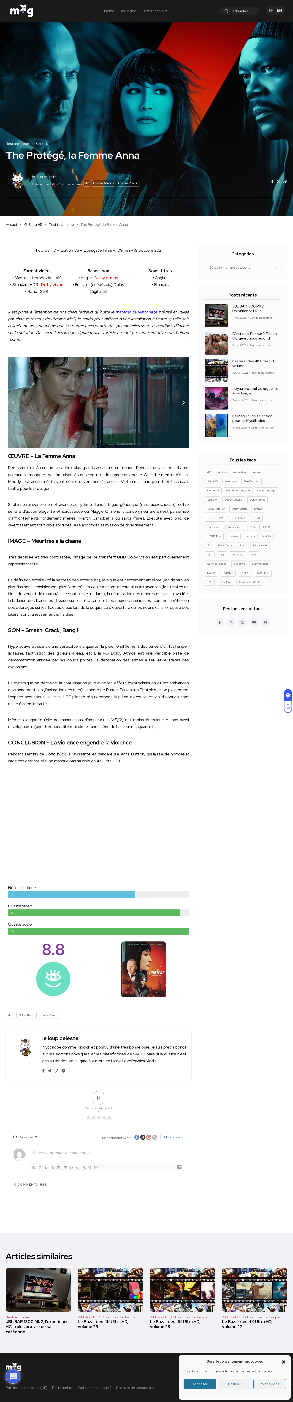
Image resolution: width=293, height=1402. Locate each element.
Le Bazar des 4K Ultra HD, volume (253, 363)
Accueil (12, 224)
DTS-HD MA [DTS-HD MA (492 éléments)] (238, 518)
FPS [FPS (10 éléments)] (252, 527)
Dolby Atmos (103, 183)
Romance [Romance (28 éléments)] (237, 554)
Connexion (173, 1137)
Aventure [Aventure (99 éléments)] (231, 481)
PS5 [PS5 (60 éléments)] (222, 554)
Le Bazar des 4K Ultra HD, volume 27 (247, 1324)
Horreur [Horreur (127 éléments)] (250, 536)
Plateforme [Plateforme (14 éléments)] (225, 545)
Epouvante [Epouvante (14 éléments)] (214, 527)
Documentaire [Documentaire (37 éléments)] (234, 499)
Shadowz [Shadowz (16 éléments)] (239, 564)
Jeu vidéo (128, 10)
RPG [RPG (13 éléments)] (253, 554)
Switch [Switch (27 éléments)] (211, 573)
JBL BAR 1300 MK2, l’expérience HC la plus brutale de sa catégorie (37, 1327)
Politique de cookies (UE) (27, 1387)
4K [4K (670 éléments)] (209, 472)
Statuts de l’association (136, 1387)
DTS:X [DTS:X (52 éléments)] (256, 518)
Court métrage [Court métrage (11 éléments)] (266, 490)
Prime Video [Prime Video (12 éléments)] (260, 545)
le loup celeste (60, 1038)
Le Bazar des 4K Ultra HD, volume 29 (103, 1324)
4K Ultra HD (33, 224)
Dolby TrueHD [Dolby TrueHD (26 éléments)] (216, 509)
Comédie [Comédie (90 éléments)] (213, 490)
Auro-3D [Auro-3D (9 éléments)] (212, 481)
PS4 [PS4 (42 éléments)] (209, 554)
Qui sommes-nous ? (94, 1387)
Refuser (234, 1384)
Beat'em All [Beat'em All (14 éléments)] (251, 481)
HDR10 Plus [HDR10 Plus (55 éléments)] (214, 536)
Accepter (200, 1384)
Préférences (269, 1384)
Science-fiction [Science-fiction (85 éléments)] (217, 564)
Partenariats (62, 1387)
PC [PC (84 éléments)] (209, 545)
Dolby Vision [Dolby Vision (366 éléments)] (239, 509)
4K (87, 183)
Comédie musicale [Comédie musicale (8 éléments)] (238, 490)
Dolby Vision (128, 183)
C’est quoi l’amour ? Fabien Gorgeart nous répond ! (254, 336)
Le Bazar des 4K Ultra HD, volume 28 (175, 1324)
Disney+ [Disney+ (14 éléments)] (212, 499)
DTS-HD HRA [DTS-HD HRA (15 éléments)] (215, 518)
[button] (283, 1361)
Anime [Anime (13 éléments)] (257, 472)
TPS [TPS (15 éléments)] (209, 582)
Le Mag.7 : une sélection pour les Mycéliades (252, 418)
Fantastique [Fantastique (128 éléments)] (235, 527)
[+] (97, 1167)
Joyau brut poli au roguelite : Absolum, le (256, 391)
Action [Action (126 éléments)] (222, 472)
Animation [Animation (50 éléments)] (239, 472)
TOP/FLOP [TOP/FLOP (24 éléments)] (263, 573)
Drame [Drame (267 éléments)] (258, 509)
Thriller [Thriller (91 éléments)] (244, 573)
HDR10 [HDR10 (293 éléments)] (266, 527)
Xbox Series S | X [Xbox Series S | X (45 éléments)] (249, 582)
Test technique (155, 10)
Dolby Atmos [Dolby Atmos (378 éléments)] (257, 499)
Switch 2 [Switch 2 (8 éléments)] (228, 573)
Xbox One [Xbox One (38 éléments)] (226, 582)
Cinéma (108, 10)
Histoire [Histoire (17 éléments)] (233, 536)
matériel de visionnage (136, 312)
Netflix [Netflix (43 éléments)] (266, 536)
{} (90, 1167)
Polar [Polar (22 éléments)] (242, 545)
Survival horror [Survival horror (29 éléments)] (260, 564)
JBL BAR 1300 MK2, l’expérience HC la (248, 308)
